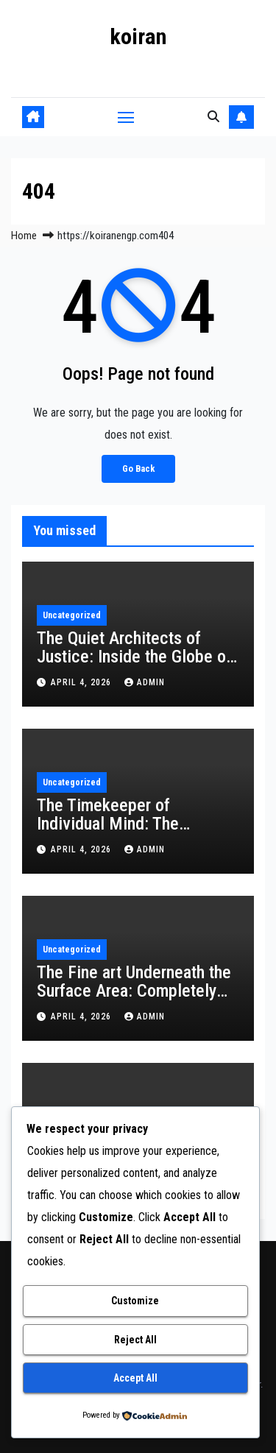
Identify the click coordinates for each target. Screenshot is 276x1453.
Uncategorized (72, 615)
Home (24, 235)
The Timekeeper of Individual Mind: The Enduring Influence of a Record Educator (117, 833)
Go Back (138, 468)
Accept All (135, 1378)
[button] (213, 117)
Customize (135, 1301)
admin (144, 682)
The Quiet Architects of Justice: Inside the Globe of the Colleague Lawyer (134, 656)
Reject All (135, 1340)
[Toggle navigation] (126, 117)
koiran (138, 36)
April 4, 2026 (82, 682)
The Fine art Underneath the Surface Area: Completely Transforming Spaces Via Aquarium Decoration (134, 1000)
